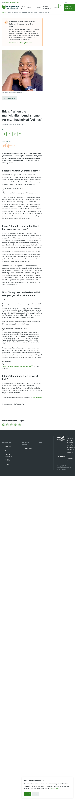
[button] (39, 21)
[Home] (10, 7)
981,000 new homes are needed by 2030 (18, 366)
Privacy (5, 464)
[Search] (60, 6)
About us (23, 7)
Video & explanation (47, 7)
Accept (27, 794)
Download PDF (10, 98)
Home (3, 12)
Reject (35, 794)
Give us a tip (27, 448)
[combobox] (13, 2)
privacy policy (54, 788)
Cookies (6, 460)
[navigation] (31, 7)
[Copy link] (20, 134)
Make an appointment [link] (69, 7)
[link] (10, 7)
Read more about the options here (21, 43)
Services (55, 7)
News (39, 7)
